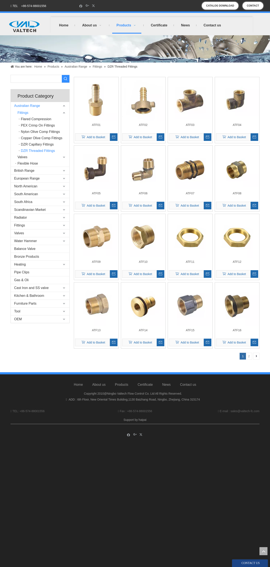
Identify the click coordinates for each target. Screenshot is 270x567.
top (263, 551)
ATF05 (96, 193)
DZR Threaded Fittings (38, 151)
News (166, 384)
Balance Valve (24, 249)
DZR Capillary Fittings (37, 144)
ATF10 (143, 261)
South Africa (23, 202)
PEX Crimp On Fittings (38, 125)
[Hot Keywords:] (65, 79)
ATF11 (190, 261)
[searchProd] (36, 79)
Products (121, 384)
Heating (20, 264)
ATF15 (190, 330)
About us (98, 384)
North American (25, 186)
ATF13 (96, 330)
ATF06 (143, 193)
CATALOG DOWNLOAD (220, 5)
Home (78, 384)
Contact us (188, 384)
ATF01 (96, 125)
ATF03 (190, 125)
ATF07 (190, 193)
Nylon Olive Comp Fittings (40, 132)
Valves (22, 157)
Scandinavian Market (30, 209)
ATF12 (237, 261)
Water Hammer (25, 241)
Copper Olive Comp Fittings (41, 138)
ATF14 (143, 330)
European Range (27, 178)
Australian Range (27, 106)
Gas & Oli (21, 280)
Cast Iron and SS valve (31, 288)
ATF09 (96, 261)
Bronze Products (26, 256)
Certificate (145, 384)
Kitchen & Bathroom (29, 295)
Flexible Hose (28, 163)
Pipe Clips (21, 272)
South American (26, 194)
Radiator (20, 217)
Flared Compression (36, 119)
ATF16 (237, 330)
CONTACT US (253, 7)
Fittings (23, 112)
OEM (18, 319)
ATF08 (237, 193)
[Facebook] (81, 5)
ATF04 (237, 125)
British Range (24, 170)
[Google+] (87, 5)
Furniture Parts (25, 303)
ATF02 (143, 125)
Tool (17, 311)
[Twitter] (94, 5)
